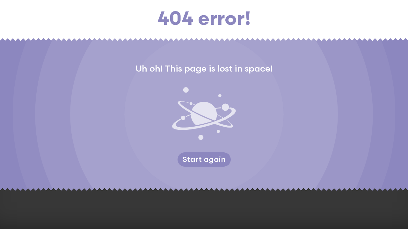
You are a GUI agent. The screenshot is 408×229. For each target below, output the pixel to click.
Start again (204, 159)
